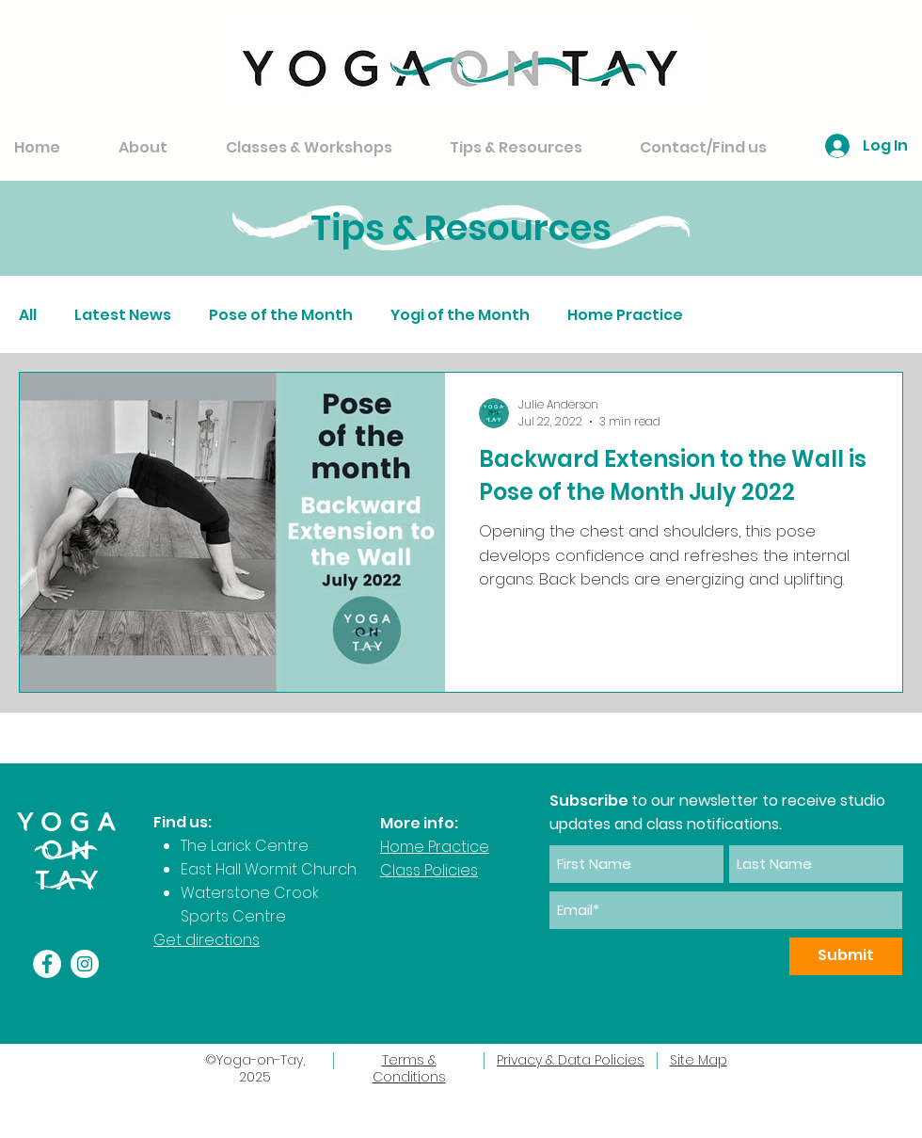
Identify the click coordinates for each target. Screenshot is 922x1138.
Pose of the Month (281, 315)
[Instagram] (85, 964)
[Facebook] (47, 964)
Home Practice (625, 315)
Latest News (122, 315)
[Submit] (845, 956)
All (28, 315)
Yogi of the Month (460, 315)
